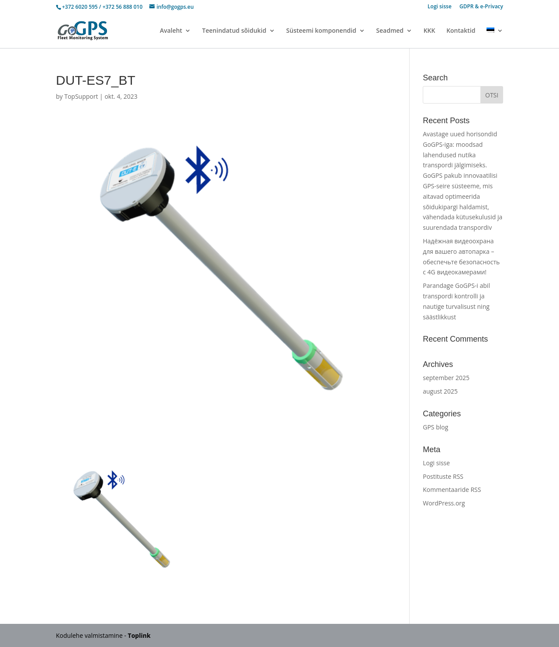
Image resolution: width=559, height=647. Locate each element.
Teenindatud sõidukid (234, 31)
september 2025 (446, 378)
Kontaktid (460, 31)
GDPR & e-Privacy (481, 7)
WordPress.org (444, 503)
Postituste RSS (443, 476)
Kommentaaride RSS (452, 489)
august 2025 (440, 391)
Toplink (139, 635)
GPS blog (435, 427)
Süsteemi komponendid (321, 31)
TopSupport (81, 96)
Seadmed (390, 31)
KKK (429, 31)
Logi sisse (440, 7)
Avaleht (171, 31)
